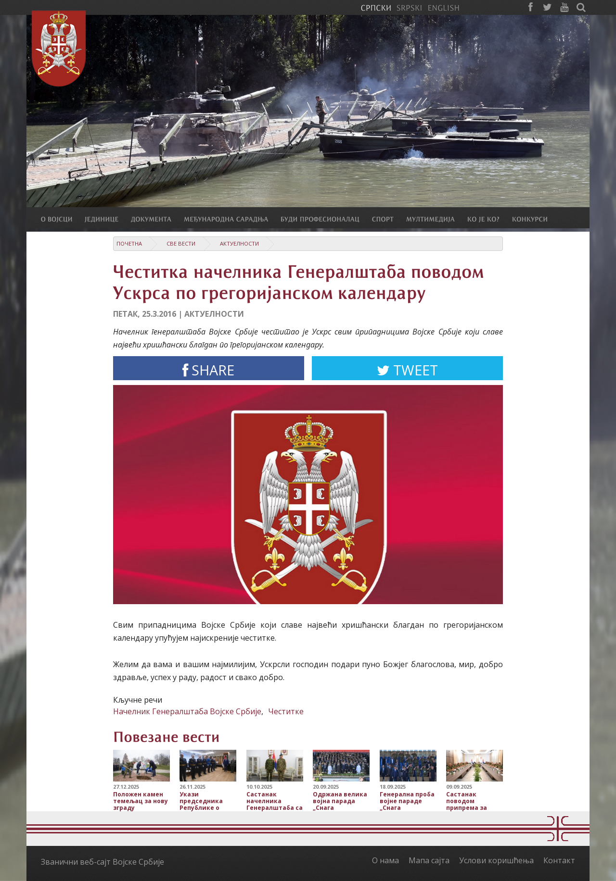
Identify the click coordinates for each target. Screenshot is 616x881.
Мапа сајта (429, 860)
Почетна (129, 243)
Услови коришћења (496, 860)
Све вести (181, 243)
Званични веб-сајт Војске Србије (102, 861)
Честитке (286, 711)
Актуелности (239, 243)
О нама (385, 860)
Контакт (559, 860)
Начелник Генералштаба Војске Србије (187, 711)
